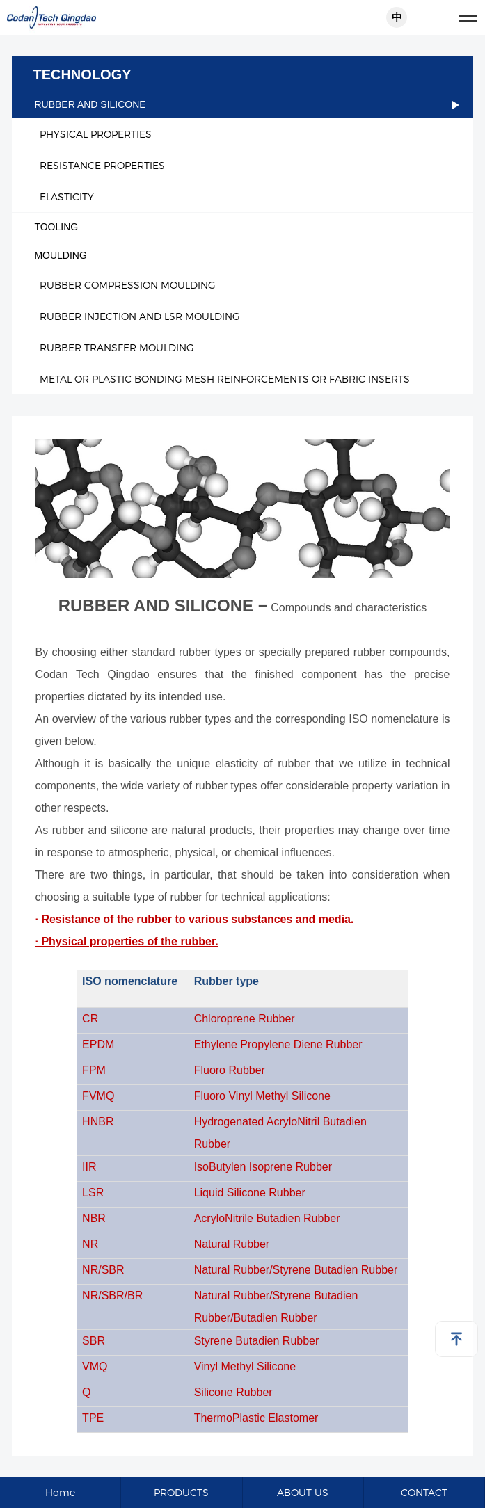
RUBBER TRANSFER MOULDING (117, 347)
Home (60, 1492)
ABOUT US (302, 1492)
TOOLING (246, 226)
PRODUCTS (181, 1492)
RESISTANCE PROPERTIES (102, 165)
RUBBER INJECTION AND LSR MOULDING (140, 316)
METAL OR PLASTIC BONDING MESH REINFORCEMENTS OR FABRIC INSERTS (225, 379)
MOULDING (246, 255)
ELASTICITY (67, 196)
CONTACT (424, 1492)
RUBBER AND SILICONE (246, 104)
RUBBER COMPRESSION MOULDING (128, 285)
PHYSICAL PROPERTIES (96, 134)
